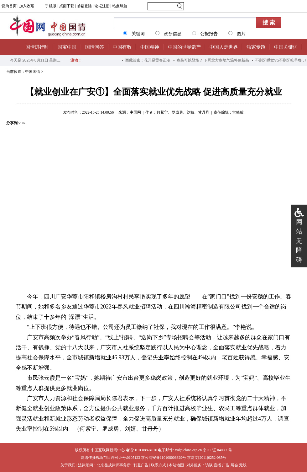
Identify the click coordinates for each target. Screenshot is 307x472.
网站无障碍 (299, 240)
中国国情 (32, 71)
